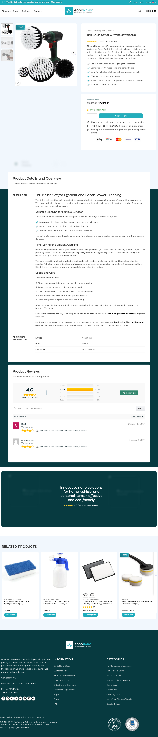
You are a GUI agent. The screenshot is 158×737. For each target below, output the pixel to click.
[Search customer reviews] (74, 408)
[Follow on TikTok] (12, 698)
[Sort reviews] (137, 416)
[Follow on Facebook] (3, 698)
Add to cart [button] (10, 615)
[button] (130, 2)
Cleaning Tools (99, 31)
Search (140, 408)
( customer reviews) (107, 41)
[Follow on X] (16, 698)
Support (38, 11)
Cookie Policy (20, 717)
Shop (16, 11)
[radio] (85, 594)
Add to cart (121, 116)
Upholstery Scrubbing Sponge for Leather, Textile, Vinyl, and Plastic (97, 602)
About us (6, 11)
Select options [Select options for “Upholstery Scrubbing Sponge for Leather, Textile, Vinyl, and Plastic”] (90, 615)
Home (89, 31)
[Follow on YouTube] (33, 698)
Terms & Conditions (36, 717)
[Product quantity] (92, 115)
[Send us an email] (20, 698)
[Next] (73, 53)
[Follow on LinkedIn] (29, 698)
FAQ (141, 2)
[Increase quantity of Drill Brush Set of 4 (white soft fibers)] (95, 115)
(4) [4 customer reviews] (94, 607)
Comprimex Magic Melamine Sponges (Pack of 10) (16, 602)
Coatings (26, 11)
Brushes (111, 31)
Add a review (129, 393)
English (151, 2)
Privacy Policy (6, 717)
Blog (136, 2)
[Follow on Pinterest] (25, 698)
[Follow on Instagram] (8, 698)
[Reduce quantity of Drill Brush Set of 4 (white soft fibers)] (88, 115)
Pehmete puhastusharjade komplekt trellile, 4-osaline (63, 430)
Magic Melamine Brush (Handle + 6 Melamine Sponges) (137, 602)
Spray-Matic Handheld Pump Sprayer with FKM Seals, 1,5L (56, 602)
